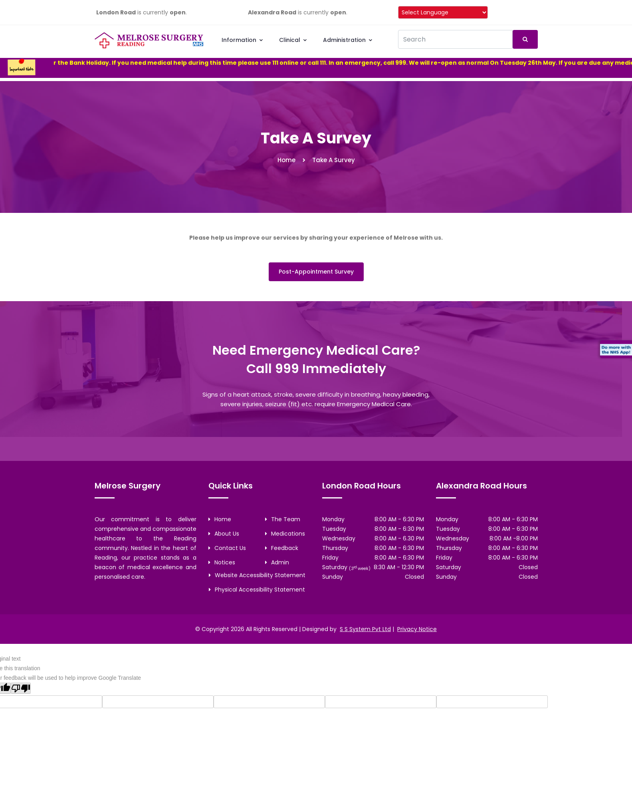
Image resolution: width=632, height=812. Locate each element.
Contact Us (227, 548)
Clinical (293, 40)
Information (242, 40)
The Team (282, 519)
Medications (285, 534)
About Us (223, 534)
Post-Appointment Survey (316, 272)
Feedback (281, 548)
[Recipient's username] (455, 39)
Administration (348, 40)
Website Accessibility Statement (257, 575)
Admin (277, 562)
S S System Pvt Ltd (365, 629)
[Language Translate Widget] (443, 12)
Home (286, 160)
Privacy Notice (417, 629)
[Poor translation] (21, 688)
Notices (221, 562)
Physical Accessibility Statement (257, 590)
